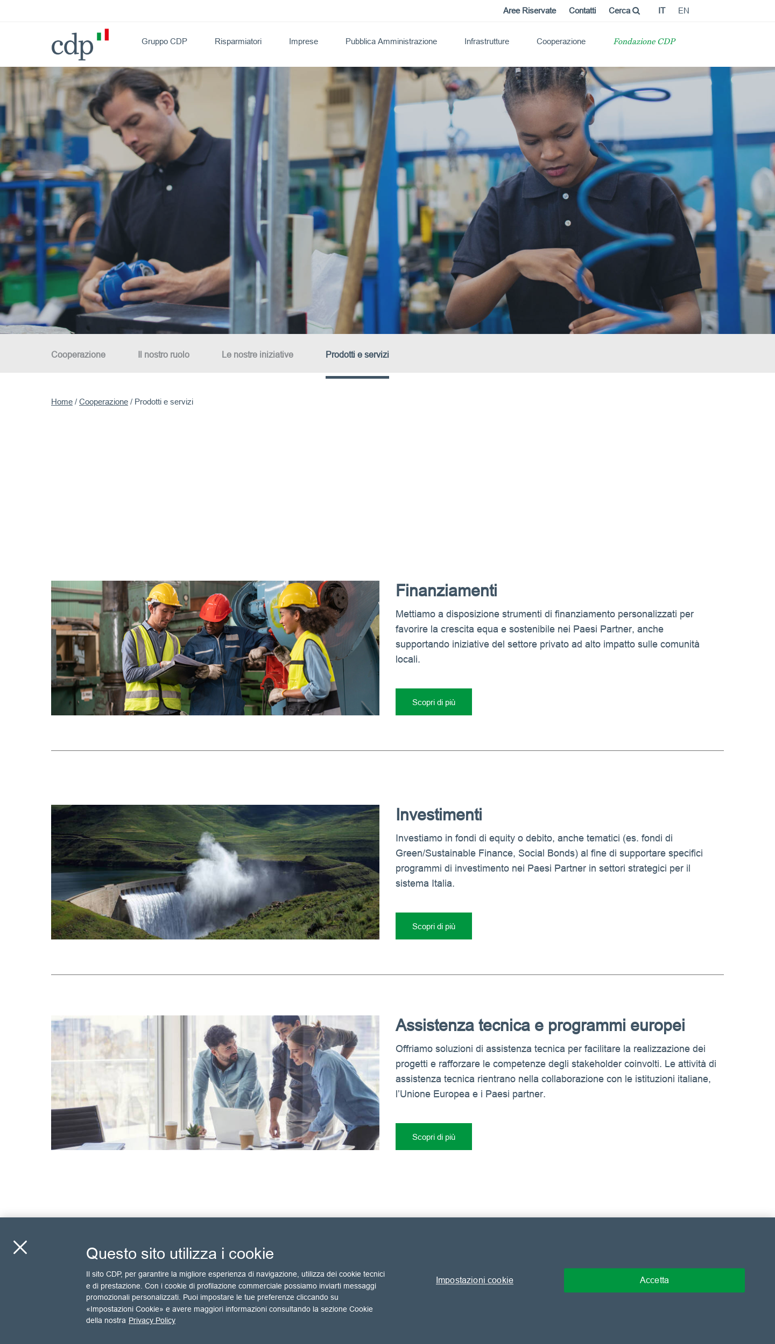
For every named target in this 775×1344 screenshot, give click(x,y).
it (661, 10)
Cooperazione (561, 41)
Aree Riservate (529, 10)
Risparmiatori (238, 41)
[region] (387, 1280)
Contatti (582, 10)
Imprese (303, 41)
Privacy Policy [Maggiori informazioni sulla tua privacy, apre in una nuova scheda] (152, 1320)
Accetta (654, 1280)
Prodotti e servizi (357, 354)
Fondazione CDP (644, 42)
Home (62, 401)
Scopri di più (433, 702)
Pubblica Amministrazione (391, 41)
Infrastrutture (486, 41)
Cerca (624, 10)
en (683, 10)
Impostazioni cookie (474, 1280)
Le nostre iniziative (257, 354)
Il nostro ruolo (163, 354)
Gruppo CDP (164, 41)
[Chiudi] (20, 1247)
